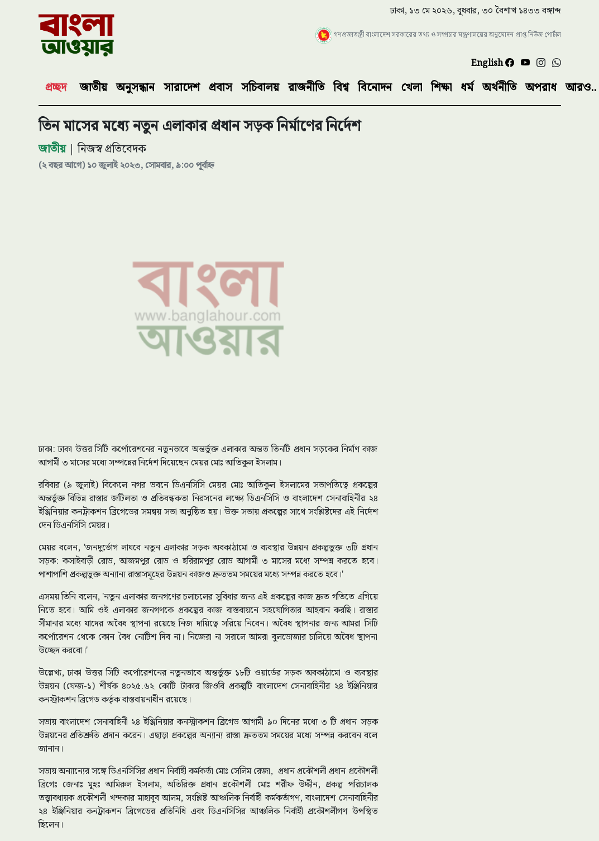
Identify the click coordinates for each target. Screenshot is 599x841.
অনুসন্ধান (135, 88)
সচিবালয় (260, 88)
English (488, 63)
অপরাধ (541, 88)
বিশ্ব (341, 88)
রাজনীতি (306, 88)
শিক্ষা (441, 88)
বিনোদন (375, 88)
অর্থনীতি (499, 88)
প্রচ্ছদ (55, 88)
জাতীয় (93, 88)
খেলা (411, 88)
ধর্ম (467, 88)
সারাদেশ (182, 88)
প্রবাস (220, 88)
